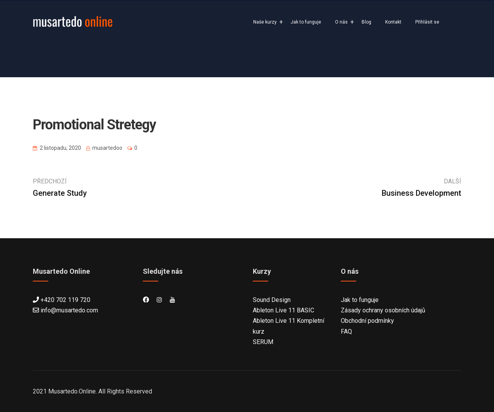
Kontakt (393, 22)
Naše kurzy (265, 22)
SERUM (263, 342)
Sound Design (272, 299)
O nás (341, 22)
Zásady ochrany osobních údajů (383, 310)
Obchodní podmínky (367, 320)
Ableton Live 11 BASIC (283, 310)
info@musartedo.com (69, 310)
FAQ (346, 331)
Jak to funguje (306, 22)
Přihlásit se (427, 22)
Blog (366, 22)
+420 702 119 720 (65, 299)
